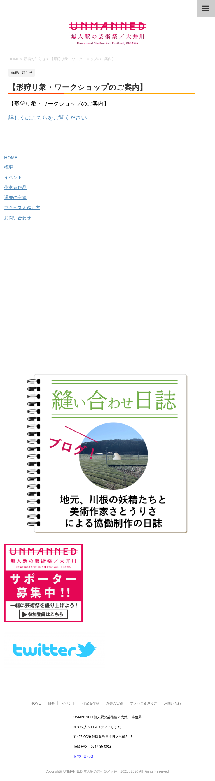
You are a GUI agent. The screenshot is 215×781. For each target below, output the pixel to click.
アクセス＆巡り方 (22, 207)
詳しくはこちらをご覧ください (47, 118)
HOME (11, 157)
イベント (13, 177)
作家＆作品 (15, 187)
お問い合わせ (17, 217)
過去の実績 (15, 197)
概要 (8, 167)
